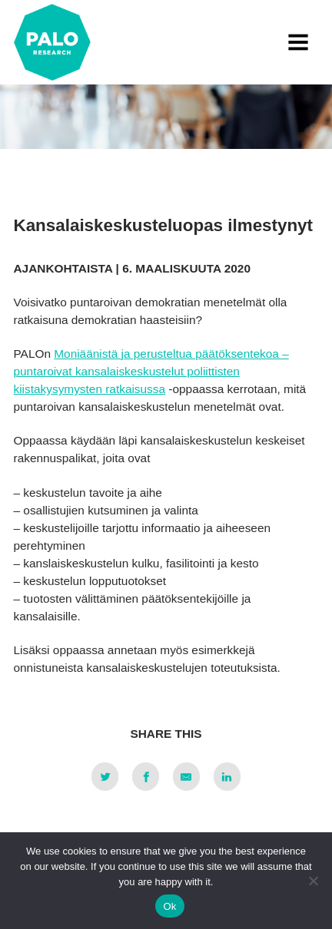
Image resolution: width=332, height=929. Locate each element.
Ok (169, 906)
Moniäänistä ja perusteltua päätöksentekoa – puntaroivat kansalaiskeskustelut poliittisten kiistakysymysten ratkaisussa (151, 371)
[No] (312, 880)
